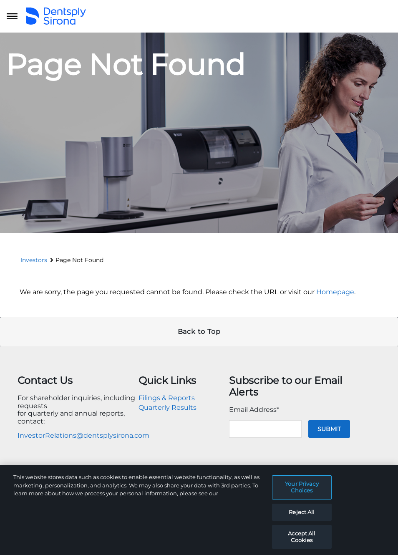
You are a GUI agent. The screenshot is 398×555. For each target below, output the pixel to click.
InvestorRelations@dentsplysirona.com (83, 435)
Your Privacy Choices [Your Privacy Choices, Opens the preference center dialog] (302, 493)
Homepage (335, 292)
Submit (329, 429)
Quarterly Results (167, 407)
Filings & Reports (167, 398)
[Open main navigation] (12, 16)
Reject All (302, 518)
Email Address (254, 410)
